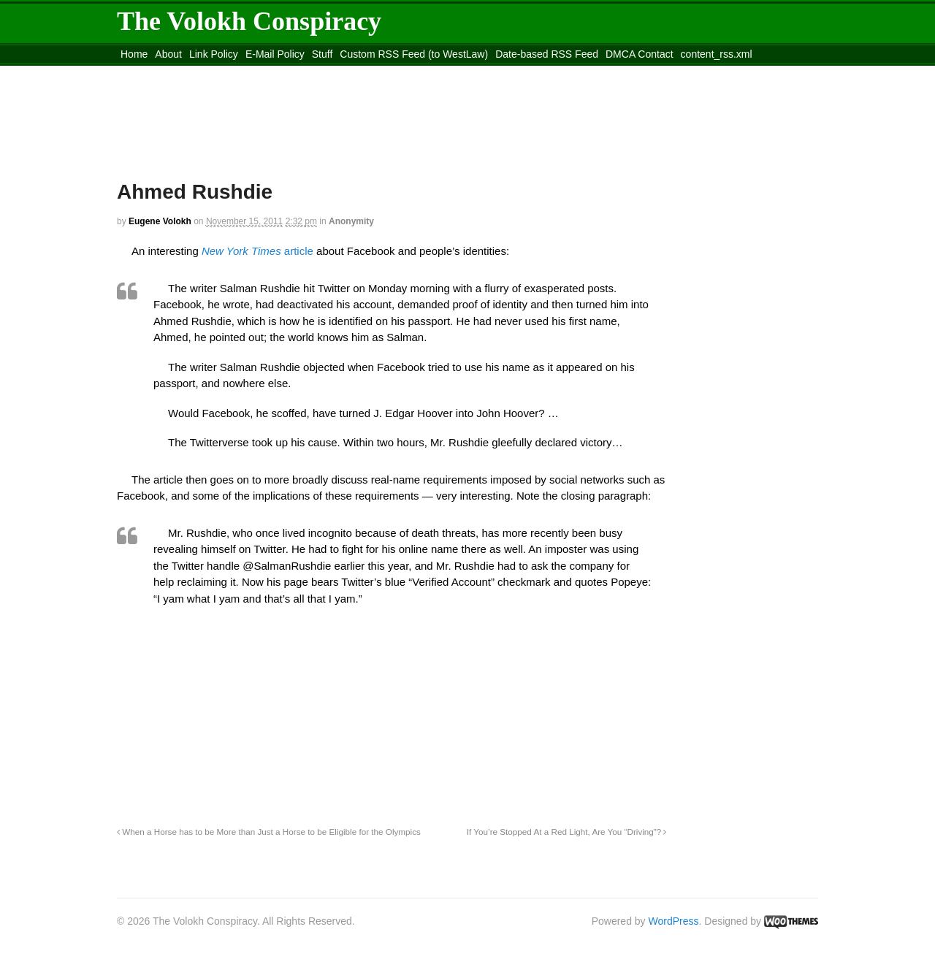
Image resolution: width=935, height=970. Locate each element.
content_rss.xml (716, 54)
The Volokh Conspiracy (249, 21)
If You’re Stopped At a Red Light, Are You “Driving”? (567, 831)
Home (134, 54)
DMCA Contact (639, 54)
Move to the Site (198, 72)
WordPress (674, 921)
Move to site (328, 72)
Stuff (322, 54)
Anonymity (351, 221)
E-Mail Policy (275, 54)
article (257, 251)
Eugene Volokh (160, 221)
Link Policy (213, 54)
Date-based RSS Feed (546, 54)
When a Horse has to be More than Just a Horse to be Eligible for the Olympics (269, 831)
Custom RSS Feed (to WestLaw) (414, 54)
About (168, 54)
